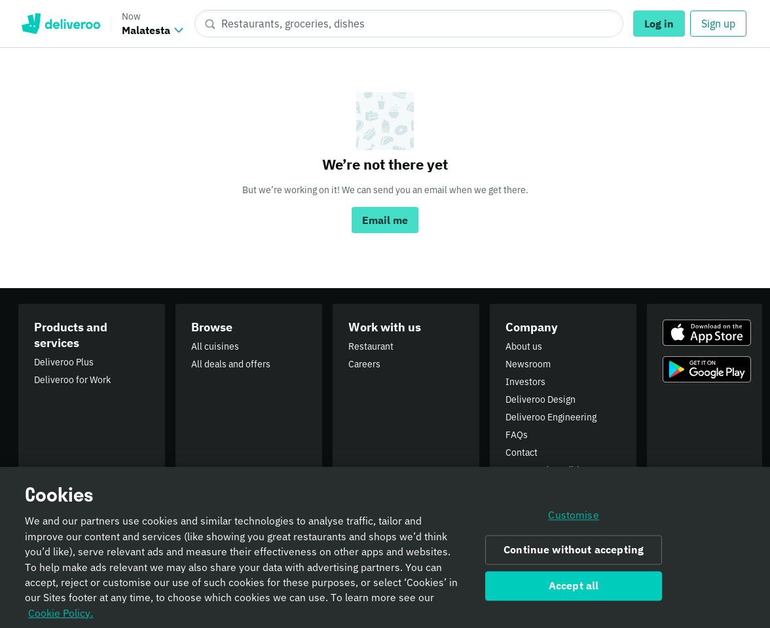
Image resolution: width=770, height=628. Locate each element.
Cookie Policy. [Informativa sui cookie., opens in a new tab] (60, 616)
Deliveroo (60, 23)
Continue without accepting (574, 554)
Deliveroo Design (540, 399)
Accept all (574, 589)
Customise (573, 518)
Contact (521, 452)
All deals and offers (230, 364)
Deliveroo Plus (64, 362)
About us (523, 346)
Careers (364, 364)
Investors (525, 382)
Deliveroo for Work (72, 380)
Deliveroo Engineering (550, 417)
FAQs (516, 435)
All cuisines (215, 346)
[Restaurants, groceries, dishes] (409, 23)
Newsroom (528, 364)
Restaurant (371, 346)
